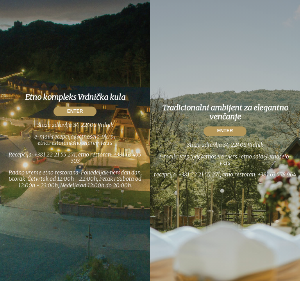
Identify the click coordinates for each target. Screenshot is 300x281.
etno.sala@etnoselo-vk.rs (256, 159)
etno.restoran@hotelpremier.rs (75, 142)
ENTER (75, 111)
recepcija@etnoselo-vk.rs (82, 136)
